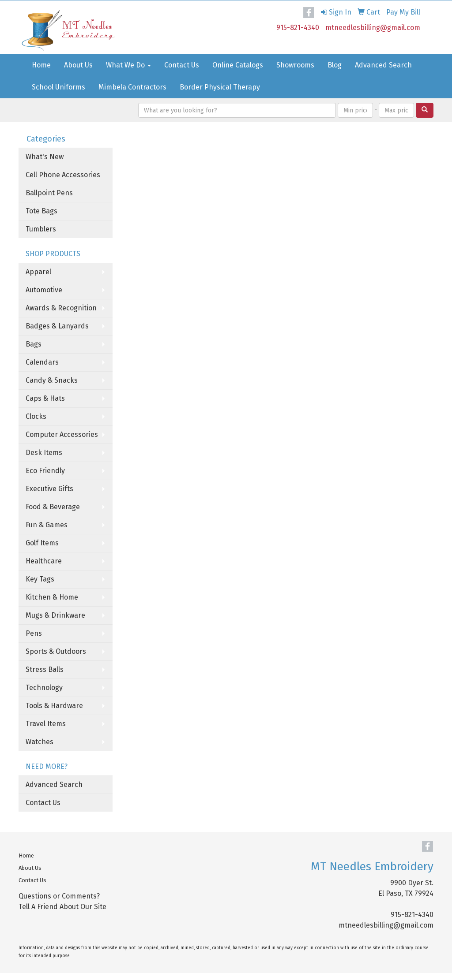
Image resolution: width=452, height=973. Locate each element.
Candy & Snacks (52, 380)
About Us (78, 65)
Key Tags (40, 579)
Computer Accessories (62, 434)
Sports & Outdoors (56, 651)
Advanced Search (383, 65)
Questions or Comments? (59, 896)
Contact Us (181, 65)
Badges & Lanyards (57, 326)
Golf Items (42, 543)
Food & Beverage (53, 507)
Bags (33, 344)
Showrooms (295, 65)
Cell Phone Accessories (63, 175)
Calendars (42, 362)
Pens (34, 633)
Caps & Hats (45, 398)
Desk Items (44, 452)
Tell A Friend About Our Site (62, 906)
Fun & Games (47, 525)
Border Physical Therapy (220, 87)
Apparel (38, 272)
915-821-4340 (297, 27)
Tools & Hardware (54, 705)
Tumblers (41, 229)
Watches (39, 742)
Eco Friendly (45, 470)
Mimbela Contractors (132, 87)
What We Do (128, 65)
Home (41, 65)
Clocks (36, 416)
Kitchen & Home (52, 597)
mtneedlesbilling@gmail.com (372, 27)
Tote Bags (41, 211)
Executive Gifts (49, 489)
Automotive (44, 290)
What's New (45, 157)
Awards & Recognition (61, 308)
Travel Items (46, 723)
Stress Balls (45, 669)
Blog (335, 65)
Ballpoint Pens (49, 193)
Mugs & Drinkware (55, 615)
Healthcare (44, 561)
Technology (44, 687)
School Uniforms (58, 87)
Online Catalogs (237, 65)
